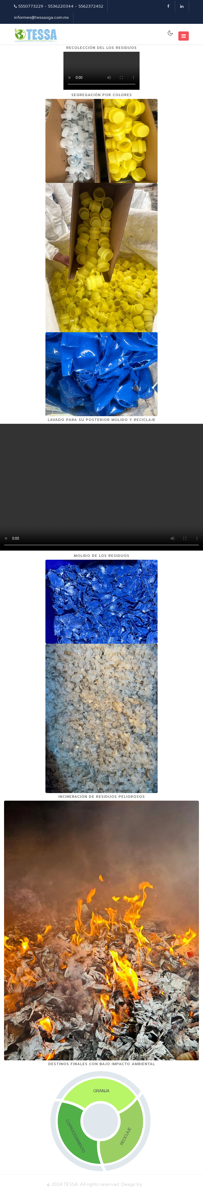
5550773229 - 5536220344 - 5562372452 (60, 6)
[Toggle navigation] (183, 36)
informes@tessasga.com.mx (41, 17)
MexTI (149, 1184)
